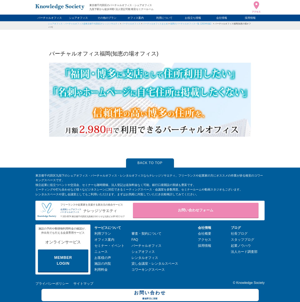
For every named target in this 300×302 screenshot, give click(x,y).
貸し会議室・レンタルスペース (154, 263)
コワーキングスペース (148, 269)
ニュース (101, 251)
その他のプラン (107, 17)
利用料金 (101, 269)
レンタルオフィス (144, 257)
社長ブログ (239, 233)
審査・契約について (146, 233)
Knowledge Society (250, 282)
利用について (164, 17)
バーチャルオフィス (50, 17)
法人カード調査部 (244, 251)
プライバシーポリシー (52, 283)
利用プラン (102, 233)
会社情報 (221, 17)
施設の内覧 (102, 263)
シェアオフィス (78, 17)
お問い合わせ (150, 295)
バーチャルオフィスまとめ (155, 24)
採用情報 (250, 17)
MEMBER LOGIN (63, 261)
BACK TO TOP (150, 163)
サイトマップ (83, 283)
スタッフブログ (242, 239)
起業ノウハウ (241, 245)
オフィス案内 (136, 17)
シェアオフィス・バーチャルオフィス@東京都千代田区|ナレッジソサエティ (83, 24)
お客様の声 (102, 257)
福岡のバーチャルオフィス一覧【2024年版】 (191, 24)
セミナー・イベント (109, 245)
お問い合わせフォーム (195, 210)
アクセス (204, 239)
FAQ (134, 239)
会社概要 (204, 233)
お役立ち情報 (193, 17)
